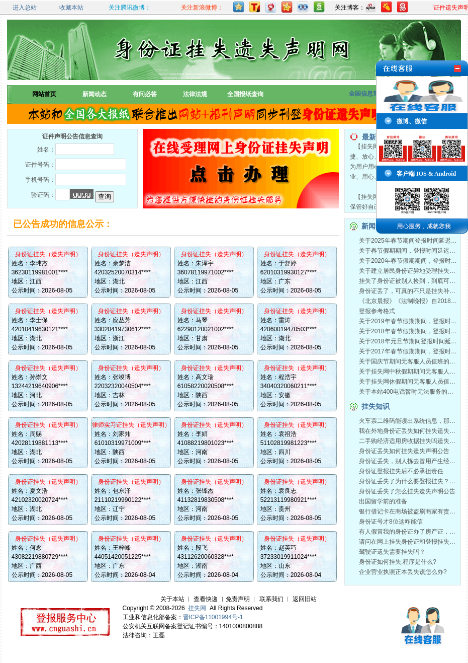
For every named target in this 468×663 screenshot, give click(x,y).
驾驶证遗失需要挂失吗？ (392, 551)
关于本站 (172, 599)
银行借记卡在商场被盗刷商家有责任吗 (410, 511)
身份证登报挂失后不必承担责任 (401, 471)
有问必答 (145, 94)
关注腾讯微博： (130, 7)
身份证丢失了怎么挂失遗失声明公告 (407, 491)
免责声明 (238, 599)
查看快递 (206, 599)
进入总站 (25, 7)
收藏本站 (71, 7)
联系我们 (271, 599)
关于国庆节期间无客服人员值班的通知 (410, 361)
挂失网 (197, 608)
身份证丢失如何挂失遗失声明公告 (404, 451)
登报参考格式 (377, 311)
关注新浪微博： (202, 7)
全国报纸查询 (245, 94)
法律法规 (195, 94)
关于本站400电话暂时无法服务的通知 (409, 391)
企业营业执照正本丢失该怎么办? (403, 571)
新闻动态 (94, 94)
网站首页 (44, 94)
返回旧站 (305, 599)
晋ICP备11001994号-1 (213, 617)
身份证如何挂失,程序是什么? (397, 561)
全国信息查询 (367, 93)
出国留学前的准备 (383, 501)
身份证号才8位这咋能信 (391, 521)
